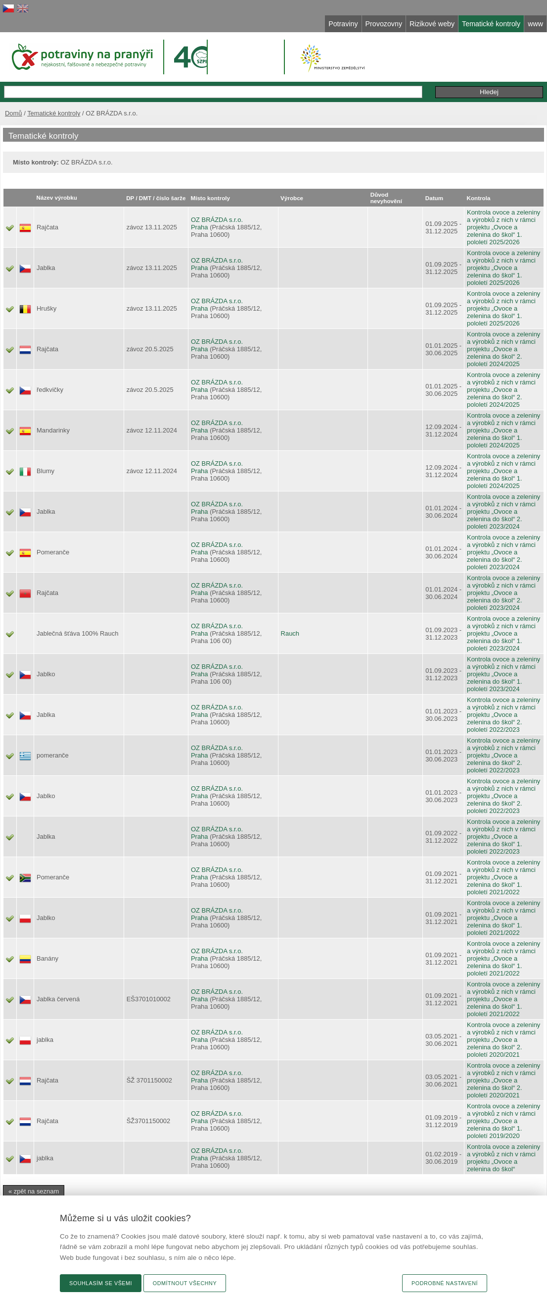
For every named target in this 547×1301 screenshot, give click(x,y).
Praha (199, 227)
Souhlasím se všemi (100, 1283)
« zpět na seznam (33, 1191)
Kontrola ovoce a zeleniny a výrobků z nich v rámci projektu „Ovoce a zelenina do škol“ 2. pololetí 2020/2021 (503, 1039)
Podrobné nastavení (444, 1283)
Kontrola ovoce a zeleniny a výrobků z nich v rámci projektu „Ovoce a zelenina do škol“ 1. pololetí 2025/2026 (503, 227)
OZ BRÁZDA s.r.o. (217, 219)
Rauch (290, 633)
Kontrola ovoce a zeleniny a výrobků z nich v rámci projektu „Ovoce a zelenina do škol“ (503, 1158)
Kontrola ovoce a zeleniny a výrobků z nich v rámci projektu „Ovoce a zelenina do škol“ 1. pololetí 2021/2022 (503, 877)
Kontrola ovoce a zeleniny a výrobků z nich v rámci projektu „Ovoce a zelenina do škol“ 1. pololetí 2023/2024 (503, 633)
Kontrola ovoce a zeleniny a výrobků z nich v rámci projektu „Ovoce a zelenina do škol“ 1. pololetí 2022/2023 (503, 836)
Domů (13, 113)
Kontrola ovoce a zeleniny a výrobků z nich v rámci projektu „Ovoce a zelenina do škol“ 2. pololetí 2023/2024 (503, 511)
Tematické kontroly (53, 113)
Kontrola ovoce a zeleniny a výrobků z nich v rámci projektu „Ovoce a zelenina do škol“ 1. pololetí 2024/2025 (503, 430)
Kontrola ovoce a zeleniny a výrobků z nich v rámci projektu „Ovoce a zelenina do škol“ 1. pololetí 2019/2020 (503, 1120)
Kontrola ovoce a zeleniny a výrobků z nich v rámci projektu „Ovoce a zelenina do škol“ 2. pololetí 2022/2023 (503, 714)
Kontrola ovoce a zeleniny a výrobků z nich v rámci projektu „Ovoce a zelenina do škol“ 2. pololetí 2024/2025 (503, 349)
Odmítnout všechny (185, 1283)
